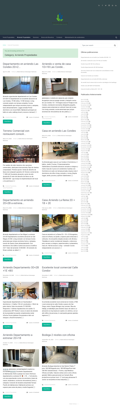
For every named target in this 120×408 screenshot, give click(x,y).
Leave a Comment (34, 117)
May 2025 (83, 116)
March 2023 (84, 160)
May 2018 (83, 249)
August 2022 (84, 172)
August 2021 (84, 194)
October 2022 (84, 169)
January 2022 (84, 185)
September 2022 (85, 170)
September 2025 (85, 108)
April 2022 (83, 180)
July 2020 (83, 218)
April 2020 (83, 223)
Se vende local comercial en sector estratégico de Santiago (98, 82)
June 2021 (83, 198)
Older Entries (73, 404)
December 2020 (85, 209)
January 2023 (84, 163)
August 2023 (84, 150)
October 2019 (84, 231)
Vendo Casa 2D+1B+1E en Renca (90, 64)
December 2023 (85, 145)
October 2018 (84, 243)
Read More (7, 121)
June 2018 (83, 247)
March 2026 (84, 101)
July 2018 (83, 245)
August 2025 (84, 110)
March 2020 (84, 225)
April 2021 (83, 201)
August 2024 (84, 130)
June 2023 (83, 154)
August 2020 (84, 216)
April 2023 (83, 158)
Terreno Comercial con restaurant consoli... (16, 132)
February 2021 (84, 205)
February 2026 (84, 103)
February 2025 (84, 121)
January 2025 (84, 123)
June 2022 (83, 176)
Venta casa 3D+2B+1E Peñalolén (90, 85)
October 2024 (84, 128)
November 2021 (85, 189)
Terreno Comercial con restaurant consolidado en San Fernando (97, 71)
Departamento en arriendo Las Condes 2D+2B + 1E (96, 57)
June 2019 (83, 238)
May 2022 (83, 178)
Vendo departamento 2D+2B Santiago (92, 67)
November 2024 (85, 127)
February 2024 (84, 141)
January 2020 (84, 229)
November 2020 (85, 211)
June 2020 (83, 220)
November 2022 (85, 167)
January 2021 (84, 207)
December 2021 (85, 187)
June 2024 (83, 134)
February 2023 (84, 161)
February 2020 (84, 227)
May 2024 (83, 136)
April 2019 (83, 242)
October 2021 (84, 191)
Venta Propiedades (47, 118)
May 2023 (83, 156)
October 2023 (84, 149)
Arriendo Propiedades (10, 117)
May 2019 (83, 240)
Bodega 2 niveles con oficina (58, 334)
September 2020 (85, 214)
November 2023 (85, 147)
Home (4, 45)
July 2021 (83, 196)
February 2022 (84, 183)
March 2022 (84, 181)
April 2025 (83, 117)
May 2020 (83, 222)
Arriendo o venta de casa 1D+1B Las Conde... (56, 65)
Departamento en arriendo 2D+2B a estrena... (18, 202)
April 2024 (83, 138)
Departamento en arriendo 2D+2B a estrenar (94, 79)
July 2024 (83, 132)
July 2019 (83, 236)
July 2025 (83, 112)
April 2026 (83, 99)
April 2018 (83, 251)
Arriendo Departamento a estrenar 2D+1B (17, 336)
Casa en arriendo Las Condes (59, 130)
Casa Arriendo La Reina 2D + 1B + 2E (91, 89)
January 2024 (84, 143)
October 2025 (84, 107)
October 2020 (84, 212)
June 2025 (83, 114)
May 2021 (83, 200)
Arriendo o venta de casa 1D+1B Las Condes (94, 60)
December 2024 (85, 125)
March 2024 (84, 139)
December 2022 (85, 165)
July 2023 (83, 152)
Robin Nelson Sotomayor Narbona (26, 71)
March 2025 (84, 119)
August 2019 (84, 234)
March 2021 (84, 203)
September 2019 (85, 233)
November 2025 (85, 105)
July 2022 (83, 174)
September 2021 (85, 192)
